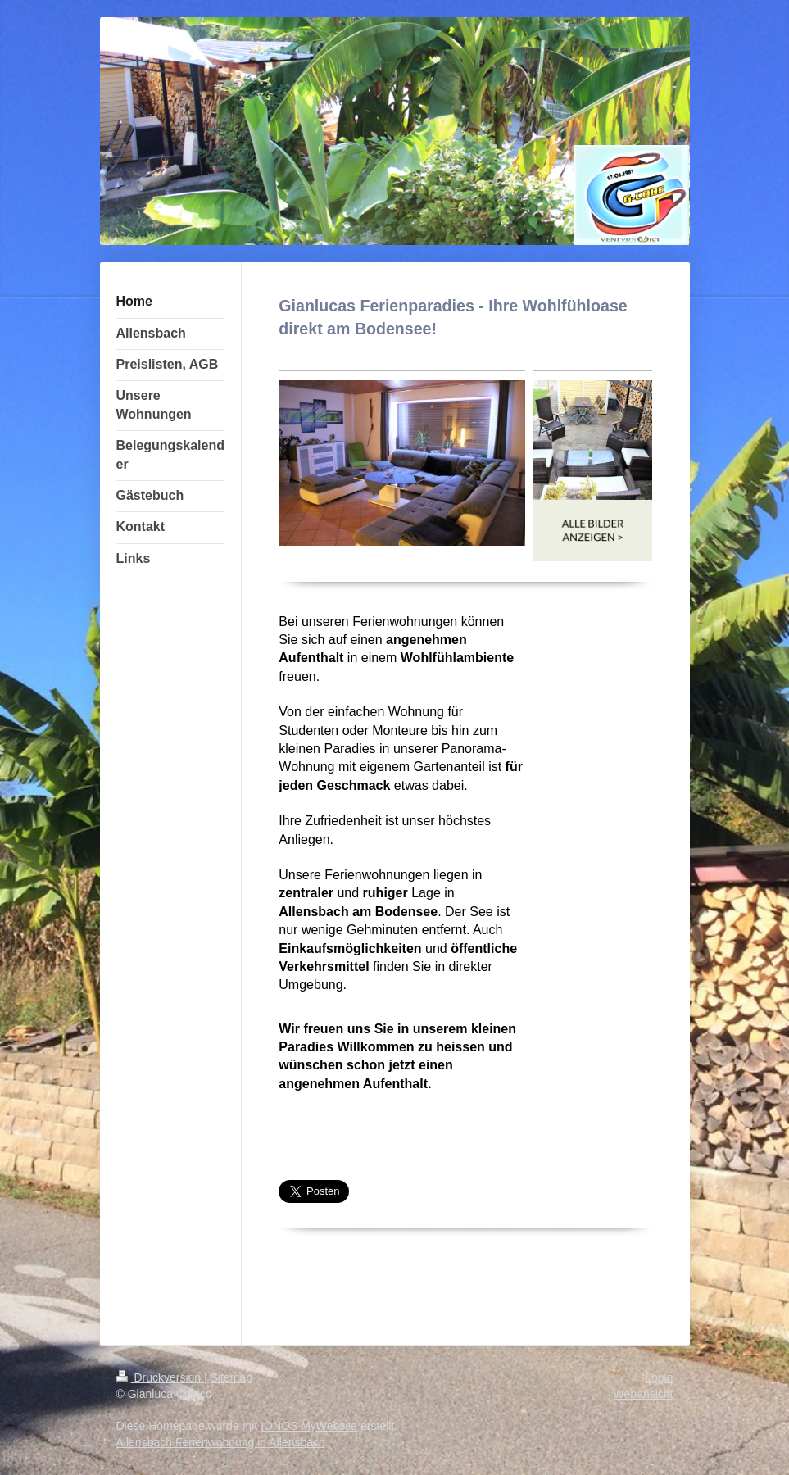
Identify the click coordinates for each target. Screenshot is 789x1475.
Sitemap (231, 1377)
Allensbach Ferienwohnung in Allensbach (220, 1442)
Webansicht (643, 1393)
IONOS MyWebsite (309, 1425)
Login (659, 1377)
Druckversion (160, 1377)
